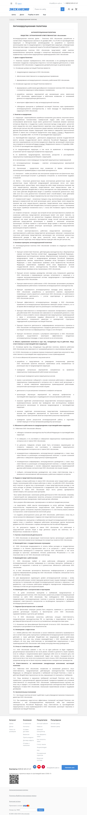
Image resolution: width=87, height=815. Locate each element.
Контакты (26, 726)
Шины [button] (14, 14)
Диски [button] (22, 14)
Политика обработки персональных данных (22, 795)
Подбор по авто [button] (33, 14)
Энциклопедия (42, 747)
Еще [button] (44, 14)
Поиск (41, 810)
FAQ (38, 750)
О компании (27, 723)
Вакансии (26, 734)
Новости (39, 726)
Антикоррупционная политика (18, 790)
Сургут (20, 3)
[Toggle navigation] (11, 3)
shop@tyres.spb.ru (53, 768)
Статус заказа (41, 744)
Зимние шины (55, 726)
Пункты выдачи (28, 737)
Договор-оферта (28, 740)
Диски (11, 726)
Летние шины (55, 723)
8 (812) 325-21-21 (72, 3)
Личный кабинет (42, 723)
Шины (11, 723)
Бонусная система (14, 801)
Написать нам (69, 767)
